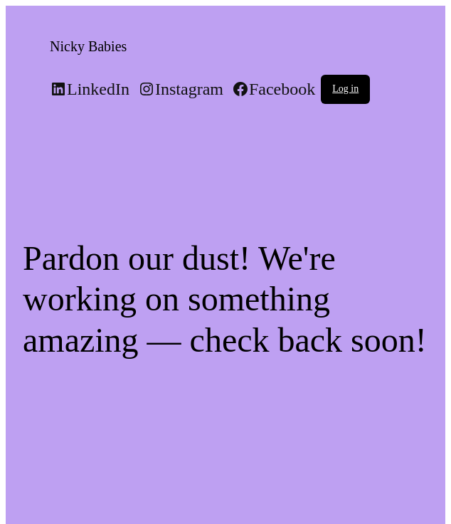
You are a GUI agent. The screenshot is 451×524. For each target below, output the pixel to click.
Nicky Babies (88, 46)
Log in (345, 88)
